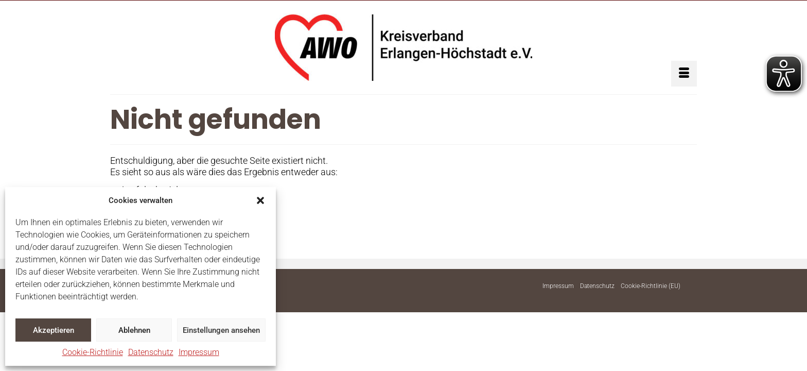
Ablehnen (134, 330)
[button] (260, 200)
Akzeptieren (53, 330)
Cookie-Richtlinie (92, 352)
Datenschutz (150, 352)
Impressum (199, 352)
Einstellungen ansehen (221, 330)
